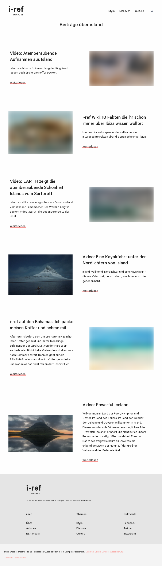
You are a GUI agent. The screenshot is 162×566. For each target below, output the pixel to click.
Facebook (129, 523)
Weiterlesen (18, 83)
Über (29, 523)
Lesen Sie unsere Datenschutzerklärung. (104, 552)
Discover (124, 11)
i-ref (16, 11)
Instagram (130, 534)
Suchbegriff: (153, 11)
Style (111, 11)
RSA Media (33, 534)
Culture (139, 11)
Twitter (128, 528)
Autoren (31, 528)
